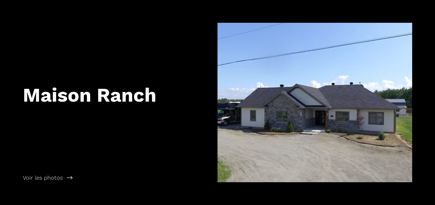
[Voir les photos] (109, 177)
